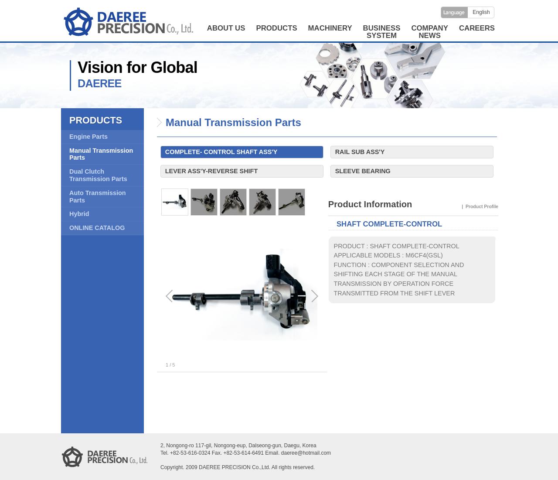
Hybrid (79, 213)
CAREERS (477, 28)
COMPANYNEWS (429, 32)
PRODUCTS (276, 28)
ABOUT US (226, 28)
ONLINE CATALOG (97, 227)
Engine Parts (88, 136)
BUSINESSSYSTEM (382, 32)
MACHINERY (330, 28)
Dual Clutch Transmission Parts (98, 175)
